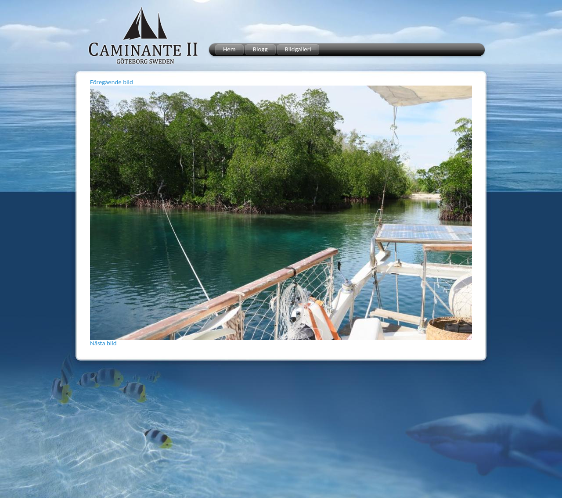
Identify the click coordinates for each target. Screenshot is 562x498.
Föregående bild (111, 82)
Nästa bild (103, 343)
